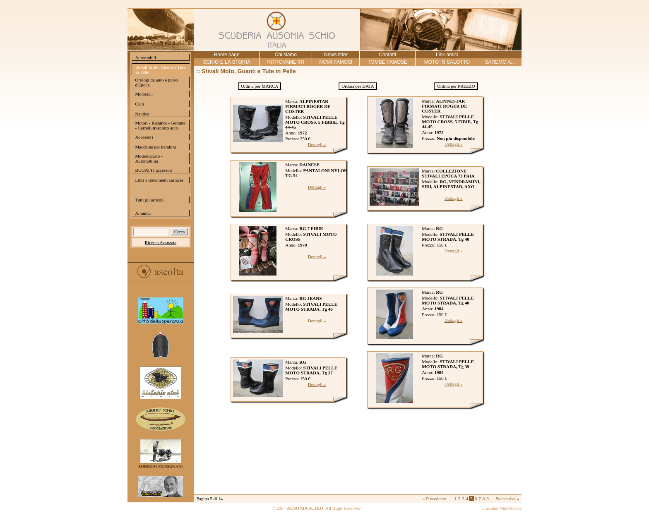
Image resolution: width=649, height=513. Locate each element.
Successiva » (507, 498)
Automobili (145, 57)
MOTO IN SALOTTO (447, 62)
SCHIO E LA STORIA (226, 62)
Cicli (139, 103)
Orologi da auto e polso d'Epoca (156, 82)
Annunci (143, 213)
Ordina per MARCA (259, 86)
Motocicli (144, 93)
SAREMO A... (500, 62)
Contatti (387, 55)
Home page (227, 55)
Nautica (142, 113)
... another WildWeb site (502, 508)
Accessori (144, 136)
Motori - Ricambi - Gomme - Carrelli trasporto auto (160, 125)
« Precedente (434, 498)
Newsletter (336, 55)
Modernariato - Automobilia (148, 158)
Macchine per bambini (155, 146)
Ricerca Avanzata (160, 242)
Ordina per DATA (357, 86)
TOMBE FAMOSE (387, 62)
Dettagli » (317, 144)
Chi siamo (286, 55)
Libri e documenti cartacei (159, 179)
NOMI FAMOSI (335, 62)
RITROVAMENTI (285, 62)
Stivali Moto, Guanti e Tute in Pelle (160, 69)
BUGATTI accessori (153, 170)
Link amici (447, 55)
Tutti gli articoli (149, 199)
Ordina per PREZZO (456, 86)
